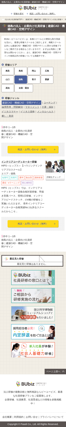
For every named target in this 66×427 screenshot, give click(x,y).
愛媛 (47, 79)
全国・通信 (24, 88)
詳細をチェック (54, 177)
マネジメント (32, 107)
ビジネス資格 (28, 111)
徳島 (21, 79)
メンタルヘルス (45, 111)
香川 (34, 79)
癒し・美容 (7, 116)
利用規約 (19, 417)
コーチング (49, 102)
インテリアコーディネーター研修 (19, 161)
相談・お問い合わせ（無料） (42, 13)
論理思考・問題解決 (12, 107)
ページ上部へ (55, 371)
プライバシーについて (52, 417)
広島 (47, 71)
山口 (8, 79)
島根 (21, 71)
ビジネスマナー (10, 111)
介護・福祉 (48, 107)
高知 (8, 88)
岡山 (34, 71)
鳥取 (8, 71)
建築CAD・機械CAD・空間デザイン (21, 102)
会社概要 (7, 417)
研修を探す (19, 13)
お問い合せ (32, 417)
